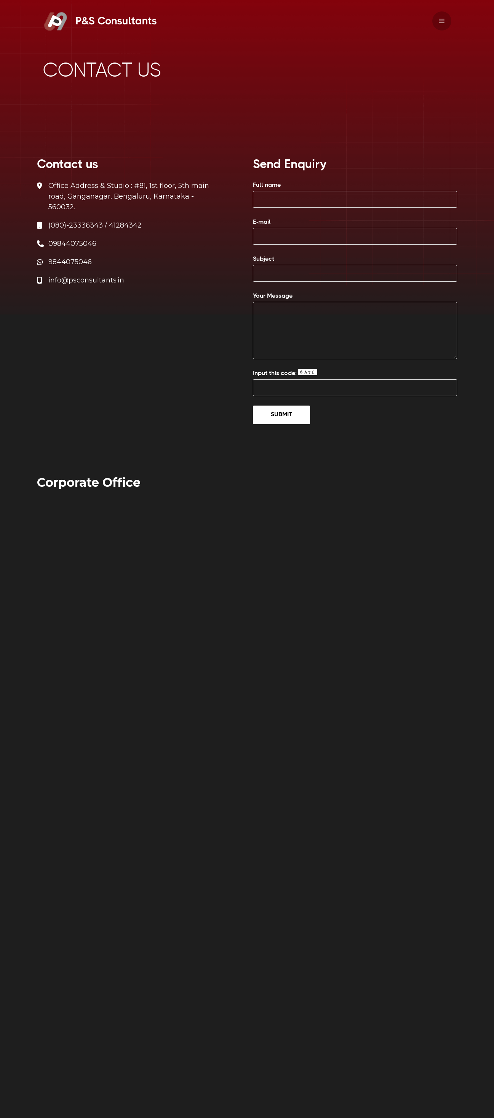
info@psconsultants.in (86, 280)
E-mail (355, 232)
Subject (355, 269)
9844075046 (70, 262)
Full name (355, 195)
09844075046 (72, 243)
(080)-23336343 (75, 225)
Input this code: (355, 382)
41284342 (125, 225)
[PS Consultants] (100, 21)
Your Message (355, 326)
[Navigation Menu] (441, 20)
